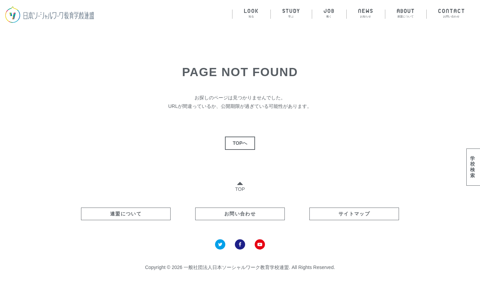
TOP (240, 185)
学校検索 (472, 167)
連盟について (126, 213)
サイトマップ (354, 213)
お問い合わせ (240, 213)
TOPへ (240, 143)
